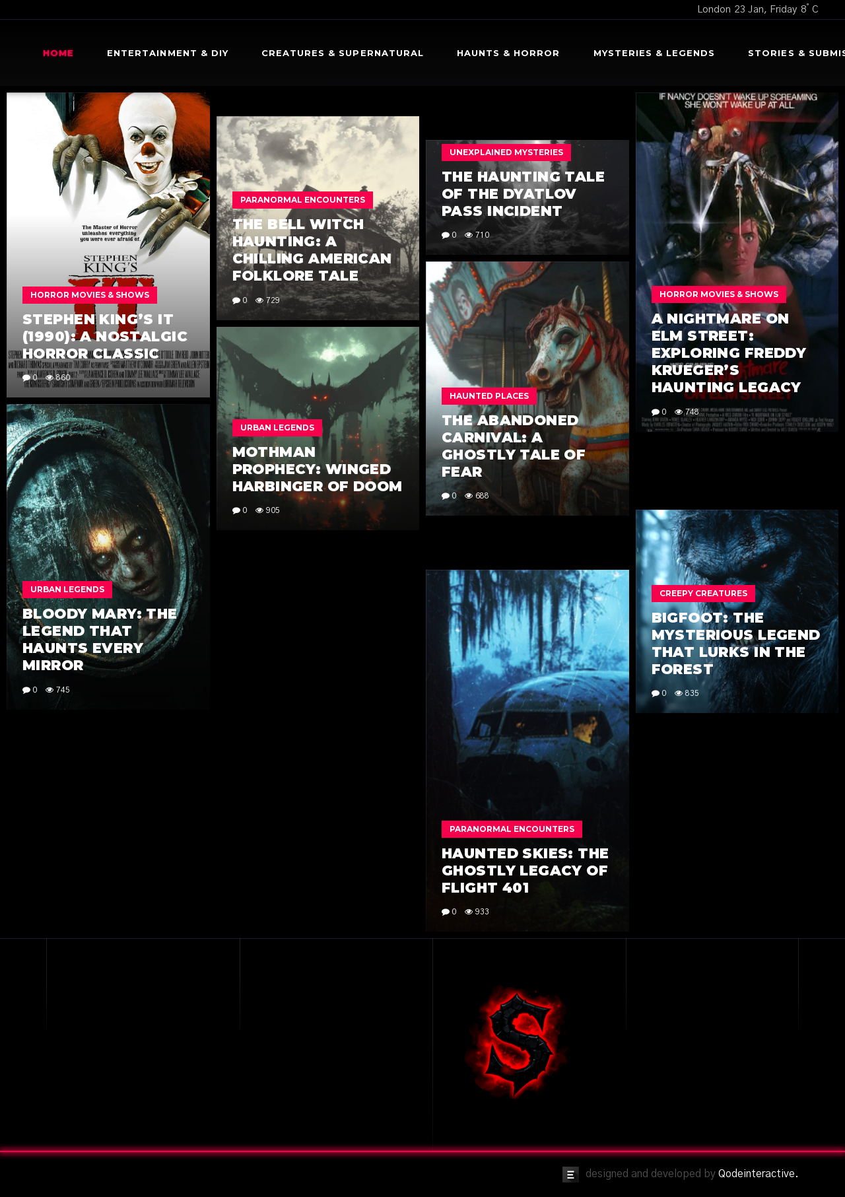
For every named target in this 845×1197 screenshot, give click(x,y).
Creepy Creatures (703, 593)
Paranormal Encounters (302, 200)
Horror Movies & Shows (89, 295)
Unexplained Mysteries (506, 152)
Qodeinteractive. (758, 1174)
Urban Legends (277, 427)
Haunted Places (489, 396)
